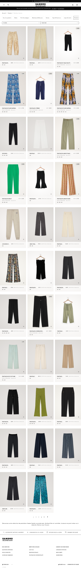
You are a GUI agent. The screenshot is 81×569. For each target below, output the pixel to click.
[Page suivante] (47, 517)
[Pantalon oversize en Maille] (40, 315)
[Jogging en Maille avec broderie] (13, 227)
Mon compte (59, 552)
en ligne (54, 8)
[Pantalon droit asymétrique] (40, 448)
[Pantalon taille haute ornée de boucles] (68, 47)
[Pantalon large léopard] (40, 492)
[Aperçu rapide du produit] (23, 58)
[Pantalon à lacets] (40, 361)
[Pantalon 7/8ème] (40, 92)
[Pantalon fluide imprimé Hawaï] (68, 92)
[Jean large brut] (13, 492)
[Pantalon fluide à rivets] (13, 405)
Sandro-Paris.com (44, 1)
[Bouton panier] (77, 4)
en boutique (61, 8)
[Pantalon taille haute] (40, 47)
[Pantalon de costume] (68, 227)
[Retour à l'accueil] (40, 4)
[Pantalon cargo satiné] (13, 47)
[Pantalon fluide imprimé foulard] (13, 92)
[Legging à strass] (13, 138)
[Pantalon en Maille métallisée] (40, 405)
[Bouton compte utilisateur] (73, 4)
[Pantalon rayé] (68, 448)
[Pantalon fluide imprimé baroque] (13, 271)
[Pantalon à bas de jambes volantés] (40, 183)
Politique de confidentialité (36, 555)
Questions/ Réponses (7, 549)
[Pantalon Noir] (40, 271)
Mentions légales (33, 552)
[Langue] (9, 564)
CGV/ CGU (31, 549)
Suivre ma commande (7, 555)
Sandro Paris (59, 555)
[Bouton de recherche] (8, 4)
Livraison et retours (61, 549)
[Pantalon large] (40, 138)
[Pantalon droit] (13, 183)
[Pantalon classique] (13, 448)
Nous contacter (6, 552)
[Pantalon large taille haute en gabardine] (68, 138)
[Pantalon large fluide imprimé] (68, 183)
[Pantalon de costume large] (13, 361)
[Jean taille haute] (40, 227)
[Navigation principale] (4, 4)
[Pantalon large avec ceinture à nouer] (68, 315)
